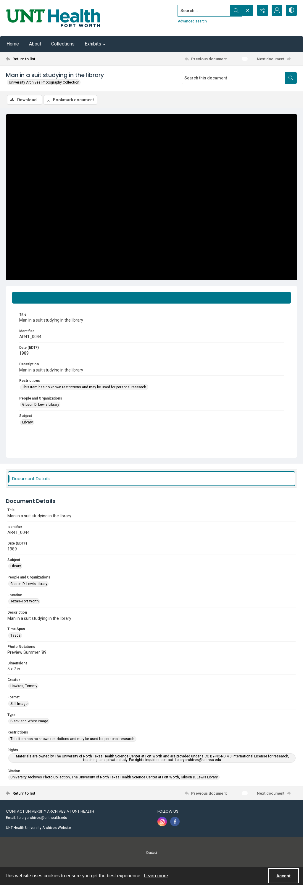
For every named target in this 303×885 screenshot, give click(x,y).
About (35, 44)
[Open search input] (246, 10)
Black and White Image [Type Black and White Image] (29, 721)
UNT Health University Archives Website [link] (38, 828)
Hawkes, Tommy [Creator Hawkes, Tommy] (23, 686)
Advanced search (191, 21)
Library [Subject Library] (27, 422)
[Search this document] (233, 78)
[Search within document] (291, 78)
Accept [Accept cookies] (283, 875)
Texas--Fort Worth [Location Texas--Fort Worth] (24, 601)
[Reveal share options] (261, 10)
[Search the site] (203, 10)
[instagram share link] (162, 822)
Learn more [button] (156, 875)
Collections (63, 44)
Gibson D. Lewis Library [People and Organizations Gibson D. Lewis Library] (40, 405)
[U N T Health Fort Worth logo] (53, 18)
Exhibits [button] (96, 44)
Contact (151, 853)
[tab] (151, 297)
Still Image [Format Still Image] (19, 704)
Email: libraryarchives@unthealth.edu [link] (36, 818)
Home (13, 44)
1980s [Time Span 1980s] (15, 635)
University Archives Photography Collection (44, 82)
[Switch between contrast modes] (291, 10)
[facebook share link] (175, 822)
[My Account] (276, 10)
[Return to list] (45, 59)
